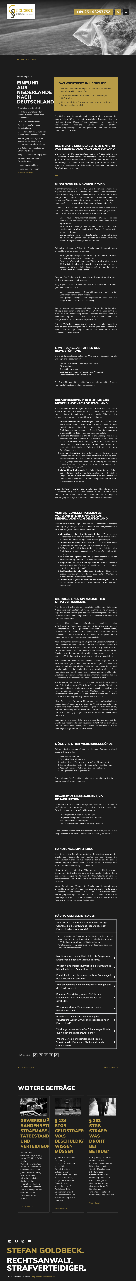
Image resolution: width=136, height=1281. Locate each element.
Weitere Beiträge (25, 172)
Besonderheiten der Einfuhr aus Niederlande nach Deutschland (32, 133)
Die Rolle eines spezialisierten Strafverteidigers (31, 149)
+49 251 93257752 (93, 11)
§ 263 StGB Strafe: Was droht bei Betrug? (99, 1136)
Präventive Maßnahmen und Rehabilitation (30, 159)
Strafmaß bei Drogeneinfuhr (30, 121)
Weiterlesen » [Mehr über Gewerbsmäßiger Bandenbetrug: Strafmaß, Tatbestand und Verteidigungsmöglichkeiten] (26, 1206)
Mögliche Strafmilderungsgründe (32, 154)
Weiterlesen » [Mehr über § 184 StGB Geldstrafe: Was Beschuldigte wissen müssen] (61, 1208)
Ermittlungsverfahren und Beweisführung (29, 126)
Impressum (37, 1276)
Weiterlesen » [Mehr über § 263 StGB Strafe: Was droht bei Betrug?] (95, 1203)
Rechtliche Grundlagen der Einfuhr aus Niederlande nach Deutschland (31, 115)
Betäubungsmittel (25, 76)
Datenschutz (49, 1276)
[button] (35, 1055)
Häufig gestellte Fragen (28, 169)
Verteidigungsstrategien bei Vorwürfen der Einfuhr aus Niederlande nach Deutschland (31, 141)
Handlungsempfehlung (28, 165)
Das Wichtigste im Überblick (30, 108)
